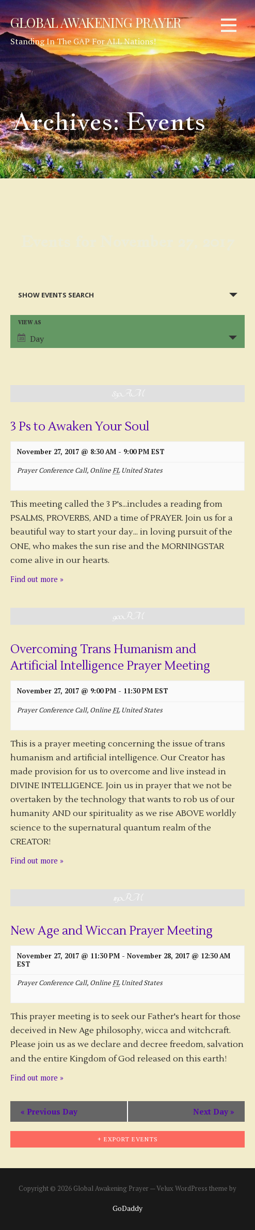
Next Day (213, 1111)
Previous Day (49, 1111)
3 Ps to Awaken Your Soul (79, 427)
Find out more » (36, 579)
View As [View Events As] (29, 323)
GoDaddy (127, 1208)
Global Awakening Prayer (95, 22)
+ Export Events (128, 1139)
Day (31, 338)
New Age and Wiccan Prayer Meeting (111, 931)
